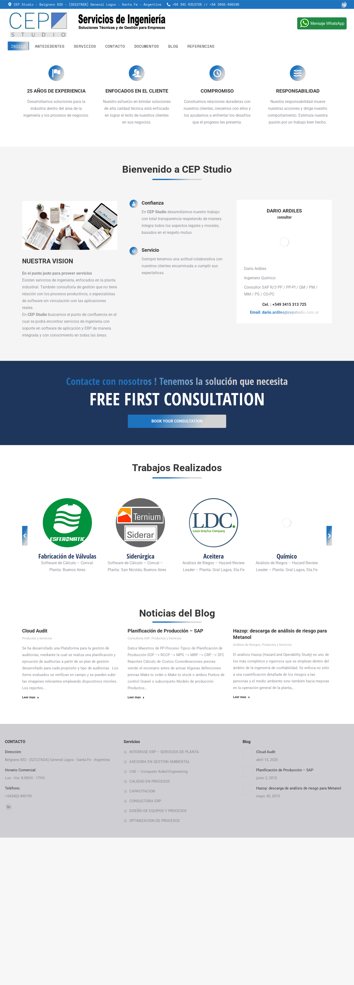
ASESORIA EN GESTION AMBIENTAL (159, 909)
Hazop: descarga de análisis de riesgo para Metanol (298, 935)
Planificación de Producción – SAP (165, 778)
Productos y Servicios (37, 786)
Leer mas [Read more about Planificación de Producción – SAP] (136, 844)
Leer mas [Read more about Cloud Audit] (30, 844)
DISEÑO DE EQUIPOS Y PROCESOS (158, 958)
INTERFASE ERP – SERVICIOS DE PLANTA (164, 899)
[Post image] (247, 901)
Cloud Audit (34, 778)
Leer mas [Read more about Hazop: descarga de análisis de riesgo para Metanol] (241, 844)
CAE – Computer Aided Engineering (158, 919)
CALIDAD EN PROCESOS (149, 929)
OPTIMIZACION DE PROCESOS (154, 968)
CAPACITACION (142, 938)
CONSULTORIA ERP (145, 948)
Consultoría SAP (139, 786)
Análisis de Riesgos (246, 792)
